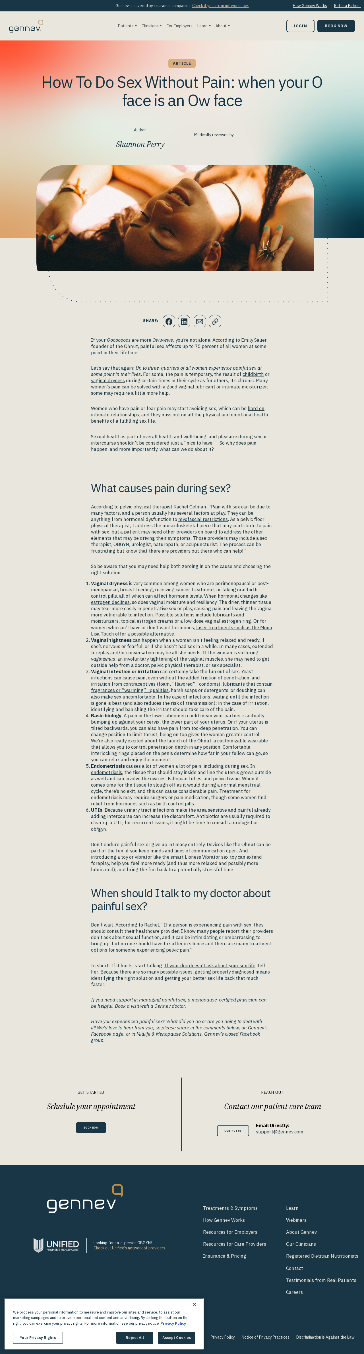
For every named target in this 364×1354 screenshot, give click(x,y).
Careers (294, 1292)
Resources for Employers (230, 1232)
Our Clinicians (301, 1244)
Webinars (296, 1220)
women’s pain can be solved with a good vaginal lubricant (153, 387)
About (221, 25)
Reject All (135, 1337)
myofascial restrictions (203, 519)
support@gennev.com (284, 1132)
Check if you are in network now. (220, 5)
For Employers (179, 25)
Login (300, 25)
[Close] (194, 1304)
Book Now (336, 25)
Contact (294, 1268)
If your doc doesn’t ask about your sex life (209, 965)
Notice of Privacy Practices (265, 1337)
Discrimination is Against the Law (325, 1337)
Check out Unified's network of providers (129, 1248)
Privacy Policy (223, 1337)
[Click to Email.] (200, 321)
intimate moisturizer (244, 387)
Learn (202, 25)
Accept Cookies (176, 1337)
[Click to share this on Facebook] (166, 321)
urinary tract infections (149, 810)
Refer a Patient (347, 5)
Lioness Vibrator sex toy (211, 857)
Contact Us (233, 1130)
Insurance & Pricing (224, 1256)
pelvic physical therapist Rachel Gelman (163, 507)
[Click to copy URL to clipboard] (217, 321)
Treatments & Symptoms (230, 1208)
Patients (126, 25)
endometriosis (106, 772)
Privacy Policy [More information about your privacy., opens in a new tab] (173, 1323)
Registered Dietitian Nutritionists (322, 1256)
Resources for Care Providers (234, 1244)
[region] (104, 1323)
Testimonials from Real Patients (321, 1280)
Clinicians (150, 25)
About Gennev (301, 1232)
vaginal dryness (108, 380)
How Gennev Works (310, 5)
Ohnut (204, 741)
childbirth (253, 374)
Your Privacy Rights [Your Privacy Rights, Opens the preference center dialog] (38, 1337)
